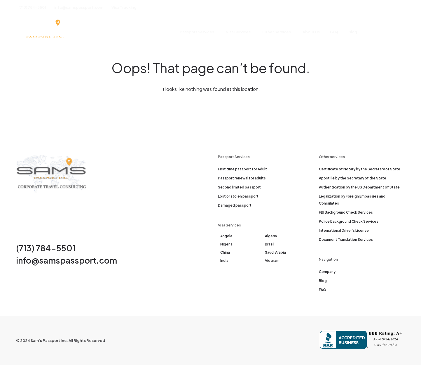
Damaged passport (234, 205)
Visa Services (238, 32)
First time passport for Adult (242, 169)
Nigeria (226, 244)
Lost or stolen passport (238, 196)
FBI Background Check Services (346, 212)
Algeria (271, 236)
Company (327, 271)
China (225, 252)
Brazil (269, 244)
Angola (226, 236)
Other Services (276, 32)
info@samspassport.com (66, 260)
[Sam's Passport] (44, 32)
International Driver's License (344, 230)
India (224, 260)
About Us (311, 32)
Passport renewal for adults (242, 178)
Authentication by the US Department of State (359, 187)
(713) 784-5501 (46, 248)
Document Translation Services (346, 239)
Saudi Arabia (275, 252)
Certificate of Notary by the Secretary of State (359, 169)
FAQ (334, 32)
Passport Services (197, 32)
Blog (352, 32)
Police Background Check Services (348, 221)
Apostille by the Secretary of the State (352, 178)
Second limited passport (239, 187)
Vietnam (272, 260)
